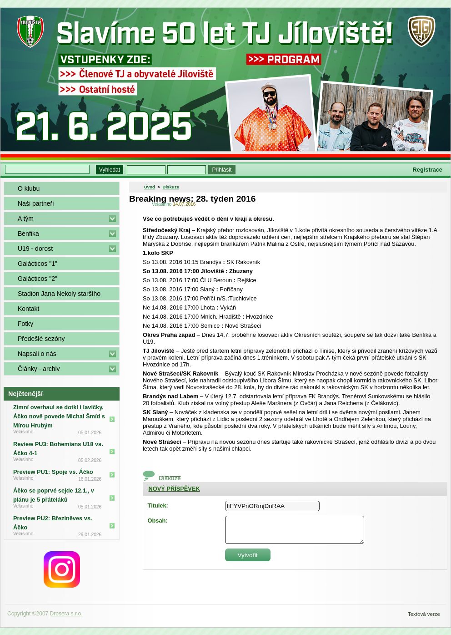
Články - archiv (39, 368)
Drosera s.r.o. (66, 613)
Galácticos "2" (37, 278)
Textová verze (424, 614)
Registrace (427, 169)
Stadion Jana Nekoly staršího (59, 293)
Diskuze (171, 186)
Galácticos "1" (37, 263)
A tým (26, 218)
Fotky (25, 323)
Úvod (149, 186)
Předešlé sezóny (41, 338)
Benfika (28, 233)
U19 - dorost (35, 248)
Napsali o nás (37, 353)
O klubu (29, 188)
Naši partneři (36, 203)
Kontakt (28, 308)
